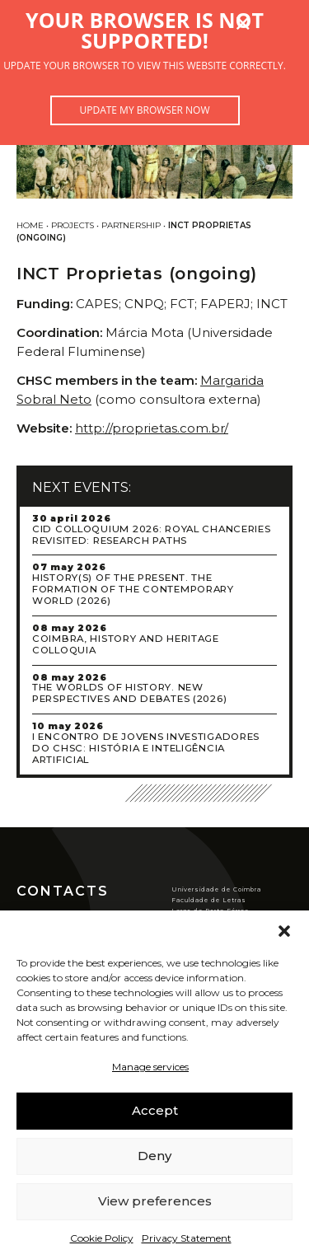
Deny (154, 1155)
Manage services (150, 1066)
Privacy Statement (187, 1238)
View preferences (155, 1201)
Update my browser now (144, 110)
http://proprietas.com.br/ (151, 428)
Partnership (131, 225)
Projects (72, 225)
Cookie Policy (101, 1238)
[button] (284, 931)
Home (30, 225)
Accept (155, 1110)
